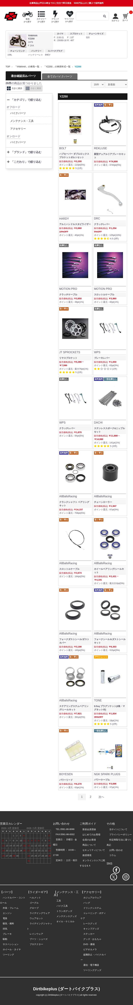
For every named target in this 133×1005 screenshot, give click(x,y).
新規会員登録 (89, 829)
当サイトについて (118, 829)
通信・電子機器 (91, 965)
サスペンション (11, 944)
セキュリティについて (93, 850)
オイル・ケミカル (65, 921)
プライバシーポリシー (120, 834)
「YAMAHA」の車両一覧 (26, 66)
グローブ (34, 908)
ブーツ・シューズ (39, 939)
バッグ (86, 902)
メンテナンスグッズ (66, 916)
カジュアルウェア (92, 897)
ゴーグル (34, 902)
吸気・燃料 (8, 923)
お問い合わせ (116, 850)
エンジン (7, 913)
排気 (5, 928)
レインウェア (36, 934)
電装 (5, 918)
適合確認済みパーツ (23, 75)
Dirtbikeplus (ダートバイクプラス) (66, 989)
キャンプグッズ (91, 928)
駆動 (5, 939)
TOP (8, 66)
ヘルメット (35, 897)
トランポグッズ (64, 911)
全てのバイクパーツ (59, 76)
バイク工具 (62, 906)
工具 (58, 900)
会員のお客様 (89, 839)
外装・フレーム (11, 908)
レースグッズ (90, 923)
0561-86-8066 (67, 829)
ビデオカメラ (90, 949)
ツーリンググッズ (92, 970)
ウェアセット (36, 918)
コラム (112, 855)
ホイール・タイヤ (12, 949)
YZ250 (78, 66)
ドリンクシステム (92, 908)
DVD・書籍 (89, 944)
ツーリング (8, 954)
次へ (101, 796)
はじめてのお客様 (91, 834)
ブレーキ (7, 934)
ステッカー (89, 934)
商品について (89, 845)
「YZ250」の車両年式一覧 (56, 66)
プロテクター (36, 944)
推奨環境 (86, 855)
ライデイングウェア (40, 913)
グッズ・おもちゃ (92, 939)
